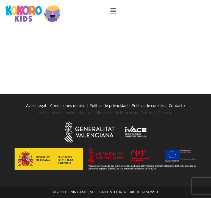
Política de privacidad (108, 69)
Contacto (177, 69)
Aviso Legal (36, 69)
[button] (157, 11)
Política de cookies (148, 69)
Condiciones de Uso (67, 69)
